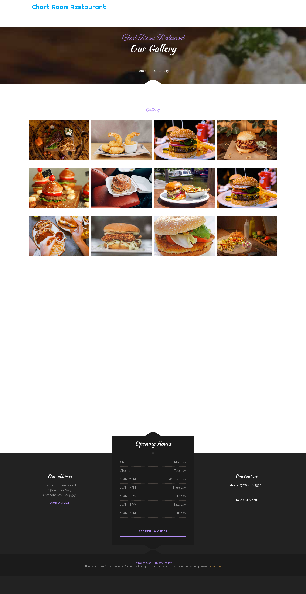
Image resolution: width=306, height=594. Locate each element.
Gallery (152, 110)
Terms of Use (142, 562)
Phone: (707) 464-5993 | (246, 485)
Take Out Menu (246, 500)
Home (141, 71)
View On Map (60, 503)
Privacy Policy (162, 562)
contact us (214, 566)
